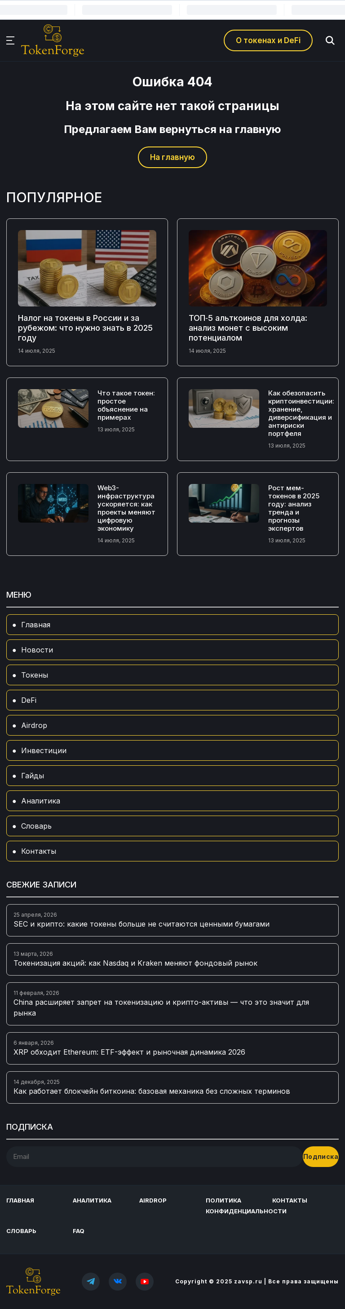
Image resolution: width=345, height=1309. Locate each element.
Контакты (38, 851)
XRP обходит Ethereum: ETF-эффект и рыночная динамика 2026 (129, 1051)
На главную (172, 157)
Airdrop (34, 725)
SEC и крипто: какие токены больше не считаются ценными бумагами (141, 923)
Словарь (36, 825)
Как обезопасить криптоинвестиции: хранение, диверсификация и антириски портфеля (301, 413)
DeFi (28, 700)
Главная (35, 624)
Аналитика (40, 800)
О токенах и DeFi (268, 40)
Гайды (32, 775)
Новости (37, 649)
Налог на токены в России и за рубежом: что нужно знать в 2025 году (85, 327)
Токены (34, 674)
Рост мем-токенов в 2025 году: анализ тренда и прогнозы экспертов (293, 508)
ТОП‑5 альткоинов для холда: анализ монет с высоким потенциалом (248, 327)
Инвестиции (43, 750)
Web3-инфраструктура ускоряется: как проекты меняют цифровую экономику (126, 508)
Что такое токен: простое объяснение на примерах (126, 405)
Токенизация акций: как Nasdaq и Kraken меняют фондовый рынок (135, 962)
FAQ (78, 1230)
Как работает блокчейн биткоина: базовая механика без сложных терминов (151, 1091)
